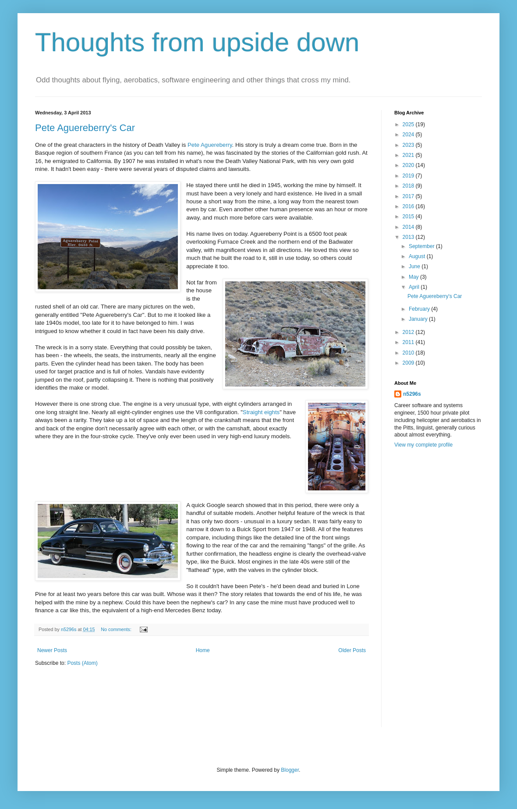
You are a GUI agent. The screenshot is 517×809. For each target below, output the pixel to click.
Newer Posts (52, 650)
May (414, 277)
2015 (409, 216)
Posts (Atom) (82, 663)
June (415, 266)
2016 (409, 206)
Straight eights (261, 412)
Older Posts (352, 650)
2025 (409, 124)
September (422, 246)
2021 (409, 155)
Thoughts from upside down (197, 42)
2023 (409, 145)
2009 (409, 363)
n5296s (412, 394)
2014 (409, 227)
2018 (409, 186)
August (418, 256)
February (420, 309)
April (415, 287)
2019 (409, 176)
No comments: (117, 629)
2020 (409, 165)
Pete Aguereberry (210, 145)
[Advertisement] (421, 593)
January (419, 319)
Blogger (290, 770)
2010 (409, 353)
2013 (409, 237)
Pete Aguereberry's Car (85, 127)
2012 (409, 332)
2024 (409, 134)
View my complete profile (423, 445)
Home (203, 650)
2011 (409, 342)
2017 (409, 196)
